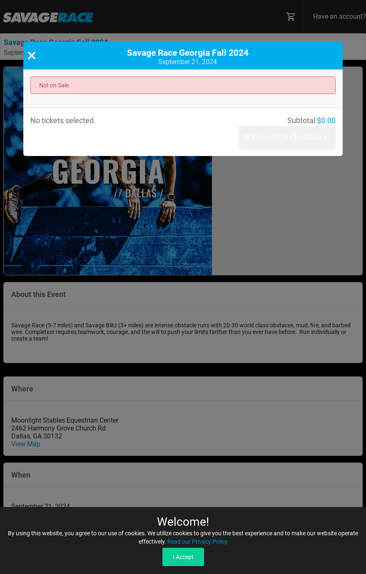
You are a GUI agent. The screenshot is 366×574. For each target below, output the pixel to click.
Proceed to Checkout (286, 137)
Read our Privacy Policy (197, 541)
